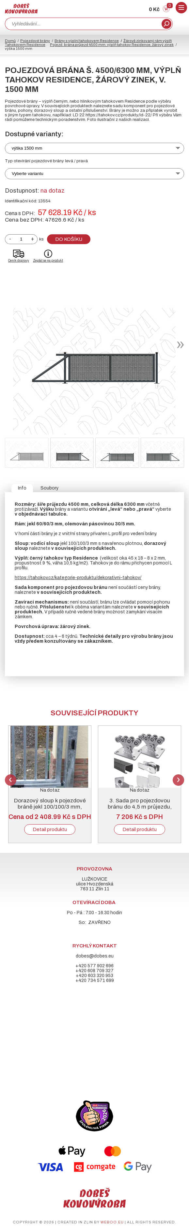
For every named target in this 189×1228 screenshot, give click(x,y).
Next (178, 780)
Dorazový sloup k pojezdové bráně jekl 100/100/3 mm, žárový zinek (50, 806)
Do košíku (68, 239)
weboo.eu (112, 1222)
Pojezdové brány (35, 41)
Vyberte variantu (27, 173)
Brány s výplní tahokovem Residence (87, 41)
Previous (10, 780)
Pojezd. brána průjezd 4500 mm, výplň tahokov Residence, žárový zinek (112, 45)
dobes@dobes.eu (95, 956)
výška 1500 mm (27, 148)
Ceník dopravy (18, 260)
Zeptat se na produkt (48, 260)
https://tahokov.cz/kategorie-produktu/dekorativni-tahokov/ (78, 577)
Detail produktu (50, 829)
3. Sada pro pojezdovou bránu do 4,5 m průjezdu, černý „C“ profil (140, 806)
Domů (10, 41)
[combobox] (82, 24)
